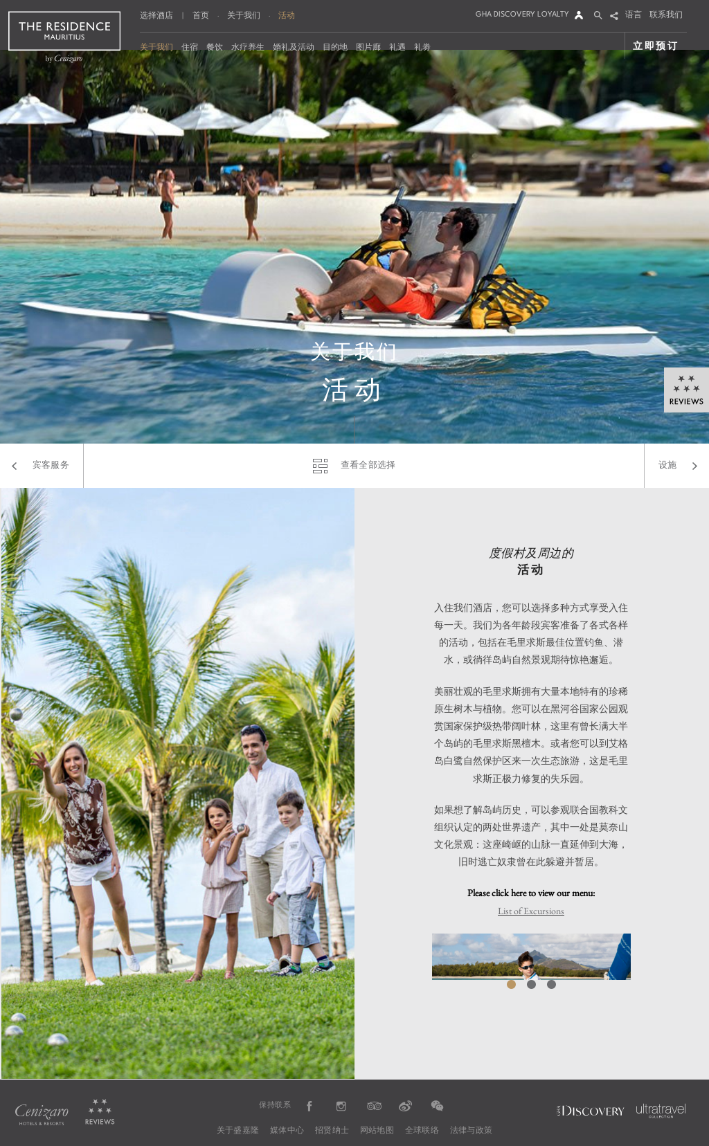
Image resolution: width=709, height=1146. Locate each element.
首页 (200, 15)
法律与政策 (471, 1131)
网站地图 (377, 1131)
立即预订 (656, 45)
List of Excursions (531, 910)
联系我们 (666, 15)
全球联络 (422, 1131)
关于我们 (243, 15)
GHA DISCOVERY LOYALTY (522, 15)
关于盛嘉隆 (238, 1131)
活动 (286, 15)
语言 (633, 15)
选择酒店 (156, 16)
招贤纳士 (332, 1131)
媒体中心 (287, 1131)
